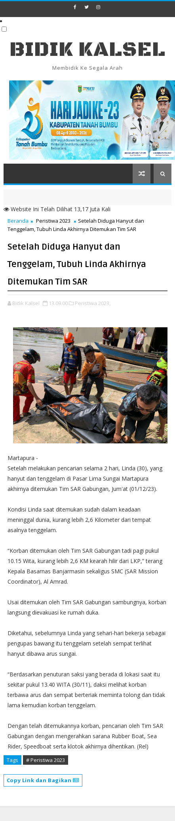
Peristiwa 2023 (53, 220)
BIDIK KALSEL (87, 50)
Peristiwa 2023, (92, 303)
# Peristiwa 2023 (45, 760)
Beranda (18, 220)
